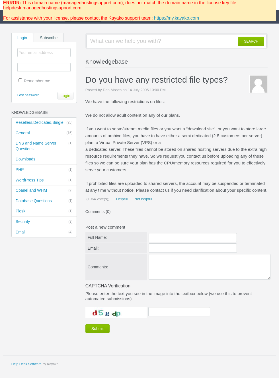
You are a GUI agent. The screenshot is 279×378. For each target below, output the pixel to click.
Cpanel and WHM (44, 190)
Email (44, 232)
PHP (44, 170)
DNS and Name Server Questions (44, 146)
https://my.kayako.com (176, 18)
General (44, 133)
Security (44, 222)
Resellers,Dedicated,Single (44, 123)
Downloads (25, 159)
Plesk (44, 211)
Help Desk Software (26, 364)
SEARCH (251, 41)
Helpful (121, 199)
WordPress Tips (44, 180)
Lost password (28, 95)
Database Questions (44, 201)
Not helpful (142, 199)
